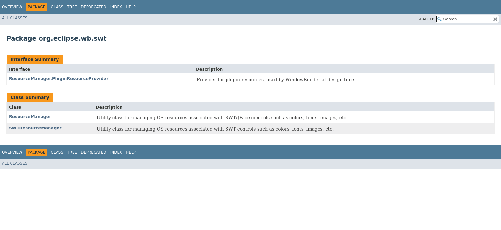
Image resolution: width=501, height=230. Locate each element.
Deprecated (93, 7)
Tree (72, 7)
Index (116, 7)
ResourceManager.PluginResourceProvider (58, 78)
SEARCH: (426, 19)
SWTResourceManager (35, 128)
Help (131, 7)
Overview (12, 7)
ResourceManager (30, 116)
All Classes (14, 18)
